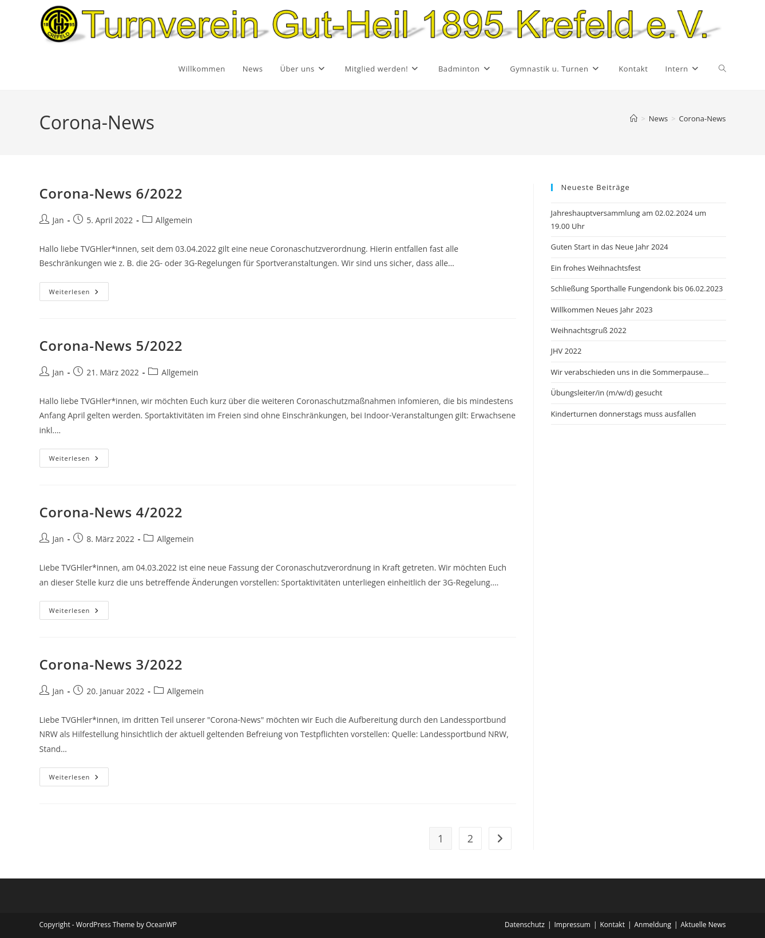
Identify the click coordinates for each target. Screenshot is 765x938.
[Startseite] (633, 118)
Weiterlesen (79, 293)
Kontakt (612, 924)
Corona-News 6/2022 (111, 193)
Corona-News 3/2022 (111, 664)
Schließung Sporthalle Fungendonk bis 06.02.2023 (637, 288)
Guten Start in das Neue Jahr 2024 (609, 247)
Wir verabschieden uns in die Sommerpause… (630, 372)
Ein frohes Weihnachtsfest (596, 268)
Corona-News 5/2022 (111, 345)
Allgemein (174, 220)
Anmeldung (653, 924)
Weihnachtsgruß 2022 (589, 330)
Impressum (572, 924)
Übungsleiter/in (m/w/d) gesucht (607, 392)
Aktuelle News (703, 924)
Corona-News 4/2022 (111, 511)
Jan (58, 220)
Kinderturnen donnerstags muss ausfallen (623, 414)
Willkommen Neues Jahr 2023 (602, 309)
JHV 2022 (566, 351)
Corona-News (702, 118)
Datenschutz (525, 924)
